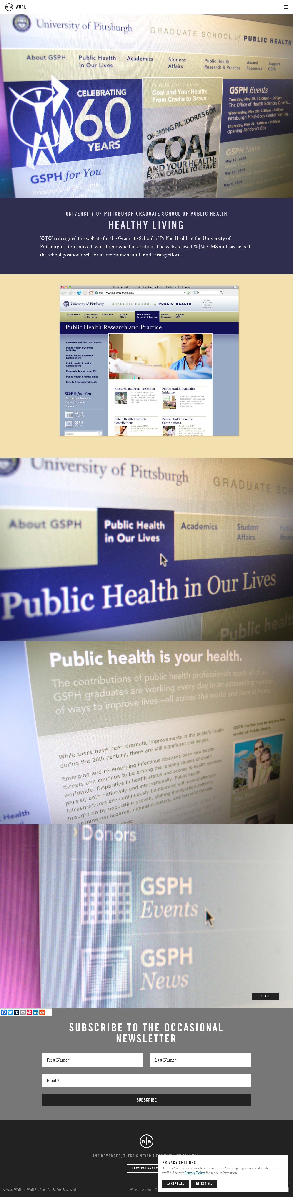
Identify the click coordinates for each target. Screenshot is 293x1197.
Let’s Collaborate (146, 1168)
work (21, 7)
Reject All (204, 1183)
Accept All (175, 1183)
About (146, 1189)
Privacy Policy (195, 1172)
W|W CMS (205, 246)
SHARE (265, 996)
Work (134, 1189)
